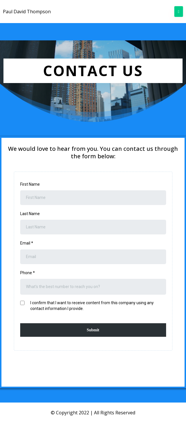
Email (26, 243)
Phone (27, 272)
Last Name (30, 213)
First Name (30, 184)
